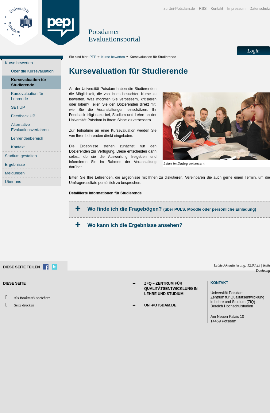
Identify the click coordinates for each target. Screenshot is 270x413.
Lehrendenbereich (27, 138)
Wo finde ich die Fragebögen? (171, 209)
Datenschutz (259, 8)
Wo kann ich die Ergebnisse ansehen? (135, 225)
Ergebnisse (15, 164)
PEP (93, 57)
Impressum (236, 8)
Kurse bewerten (113, 57)
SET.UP (18, 107)
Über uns (13, 181)
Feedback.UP (23, 116)
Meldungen (15, 173)
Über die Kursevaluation (32, 71)
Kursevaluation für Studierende (28, 82)
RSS (203, 8)
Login (253, 51)
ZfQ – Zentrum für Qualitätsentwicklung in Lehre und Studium (171, 288)
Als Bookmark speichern (26, 297)
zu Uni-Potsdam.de (179, 8)
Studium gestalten (21, 156)
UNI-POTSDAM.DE (160, 305)
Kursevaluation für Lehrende (27, 96)
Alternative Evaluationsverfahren (29, 127)
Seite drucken (18, 304)
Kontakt (217, 8)
